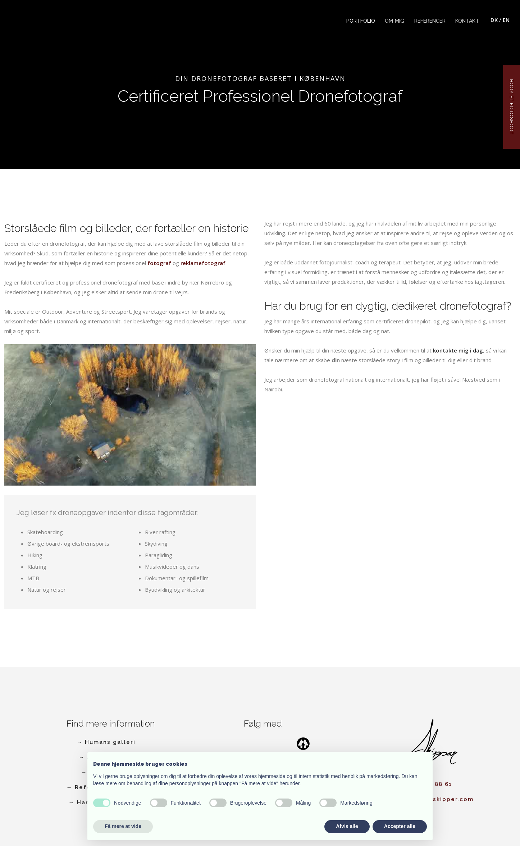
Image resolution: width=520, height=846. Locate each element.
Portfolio (360, 21)
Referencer (430, 21)
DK (494, 19)
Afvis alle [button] (347, 826)
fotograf (159, 263)
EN (506, 19)
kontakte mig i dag (458, 350)
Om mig (394, 21)
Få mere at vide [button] (123, 826)
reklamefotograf (203, 263)
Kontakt (467, 21)
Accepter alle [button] (399, 826)
